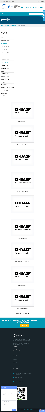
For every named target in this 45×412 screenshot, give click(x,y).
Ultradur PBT (5, 55)
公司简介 (15, 359)
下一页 (27, 313)
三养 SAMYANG (4, 90)
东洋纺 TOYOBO (5, 40)
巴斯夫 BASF (13, 25)
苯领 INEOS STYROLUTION (7, 87)
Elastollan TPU (5, 52)
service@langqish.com (20, 381)
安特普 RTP (3, 82)
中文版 (38, 1)
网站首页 (2, 25)
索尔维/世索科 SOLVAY (6, 84)
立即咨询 (24, 325)
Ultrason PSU (5, 62)
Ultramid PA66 (5, 46)
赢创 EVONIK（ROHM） (6, 79)
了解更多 (15, 346)
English (42, 1)
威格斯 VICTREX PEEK (6, 71)
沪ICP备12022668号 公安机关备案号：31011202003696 (28, 409)
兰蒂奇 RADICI (4, 73)
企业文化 (15, 362)
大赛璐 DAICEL (4, 38)
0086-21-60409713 (19, 377)
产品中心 (8, 25)
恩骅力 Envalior (4, 65)
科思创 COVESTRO (5, 76)
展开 (44, 15)
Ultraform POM (5, 59)
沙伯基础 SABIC (4, 95)
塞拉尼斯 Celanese (5, 68)
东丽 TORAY (4, 93)
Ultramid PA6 (5, 49)
